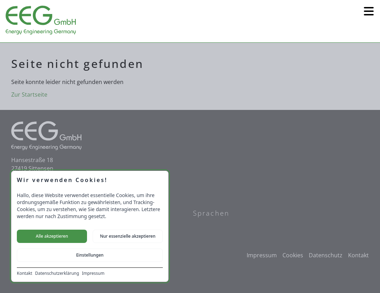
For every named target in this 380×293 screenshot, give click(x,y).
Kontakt (24, 273)
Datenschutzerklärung (57, 273)
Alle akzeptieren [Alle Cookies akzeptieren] (52, 236)
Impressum (93, 273)
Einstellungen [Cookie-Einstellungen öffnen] (90, 255)
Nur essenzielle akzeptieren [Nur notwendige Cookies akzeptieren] (127, 236)
